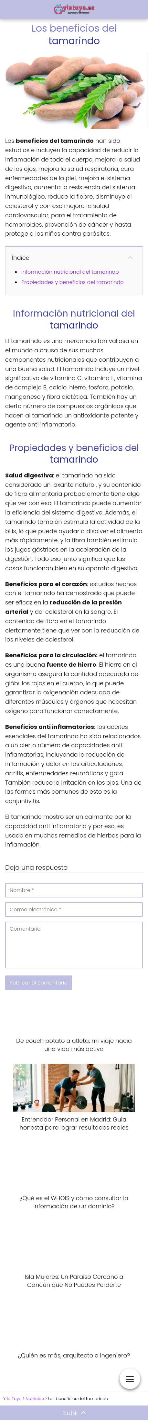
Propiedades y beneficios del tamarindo (72, 282)
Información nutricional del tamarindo (70, 272)
